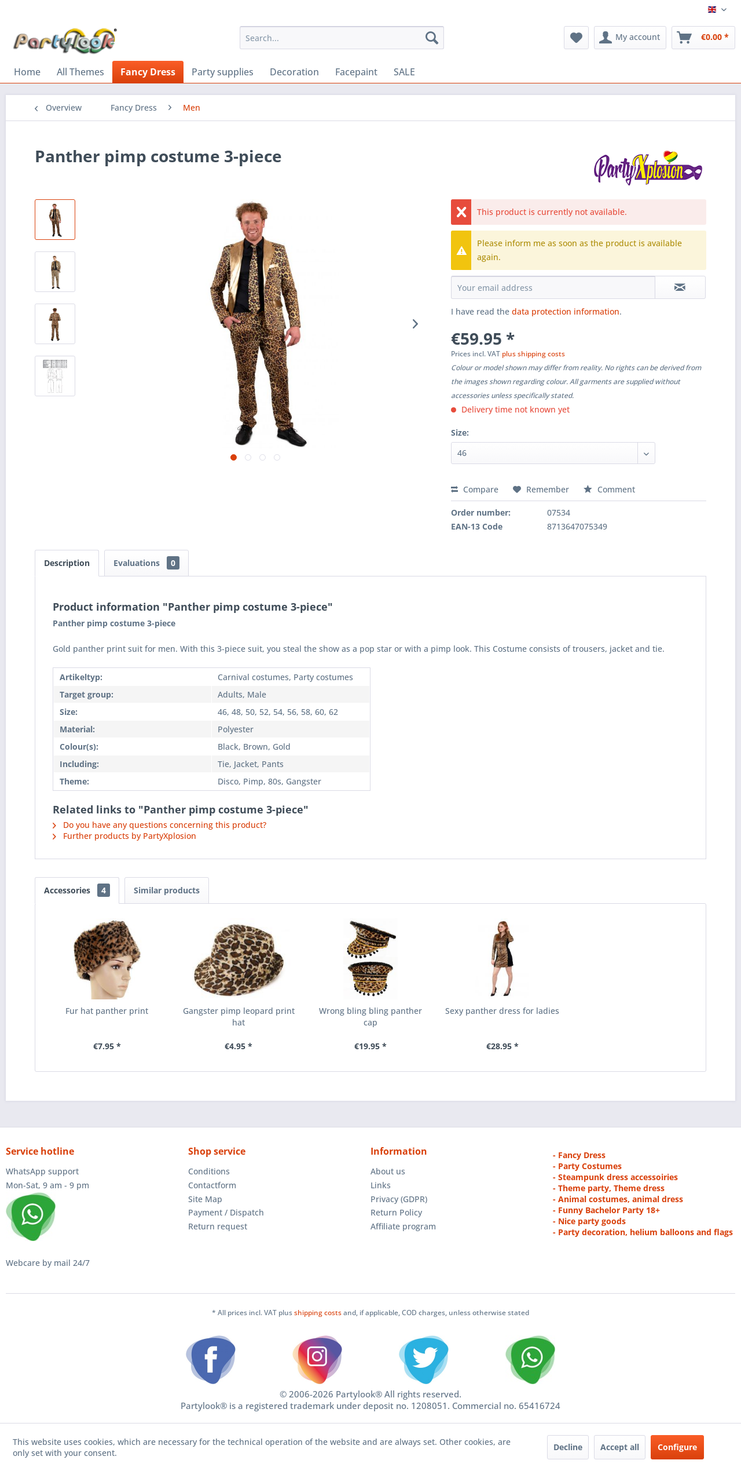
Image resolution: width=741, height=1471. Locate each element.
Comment (609, 489)
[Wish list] (576, 37)
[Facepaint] (356, 72)
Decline (567, 1446)
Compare (474, 489)
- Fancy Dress (579, 1154)
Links (380, 1185)
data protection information (565, 311)
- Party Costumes (587, 1165)
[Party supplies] (223, 72)
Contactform (212, 1185)
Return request (217, 1226)
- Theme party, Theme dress (609, 1187)
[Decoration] (294, 72)
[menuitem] (342, 37)
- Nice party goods (589, 1221)
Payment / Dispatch (226, 1212)
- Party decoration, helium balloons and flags (643, 1232)
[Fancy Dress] (148, 72)
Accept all (619, 1446)
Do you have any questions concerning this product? (159, 824)
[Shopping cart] (703, 37)
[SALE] (404, 72)
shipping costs (318, 1312)
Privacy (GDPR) (398, 1198)
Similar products (167, 890)
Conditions (209, 1171)
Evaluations (146, 563)
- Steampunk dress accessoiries (615, 1176)
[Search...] (342, 37)
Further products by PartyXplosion (124, 835)
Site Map (205, 1198)
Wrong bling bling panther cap (370, 1016)
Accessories (77, 890)
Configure (677, 1446)
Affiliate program (403, 1226)
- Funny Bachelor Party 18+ (606, 1210)
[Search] (432, 37)
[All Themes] (80, 72)
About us (387, 1171)
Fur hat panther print (106, 1010)
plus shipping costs (533, 354)
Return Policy (396, 1212)
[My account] (630, 37)
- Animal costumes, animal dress (618, 1198)
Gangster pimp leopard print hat (239, 1016)
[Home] (27, 72)
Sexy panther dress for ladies (502, 1010)
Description (67, 562)
